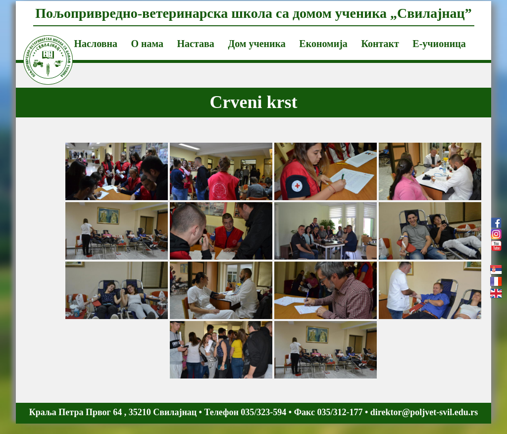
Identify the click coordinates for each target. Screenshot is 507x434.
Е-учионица (438, 43)
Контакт (380, 43)
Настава (195, 43)
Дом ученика (256, 43)
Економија (323, 43)
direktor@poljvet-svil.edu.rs (424, 412)
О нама (147, 43)
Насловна (95, 43)
